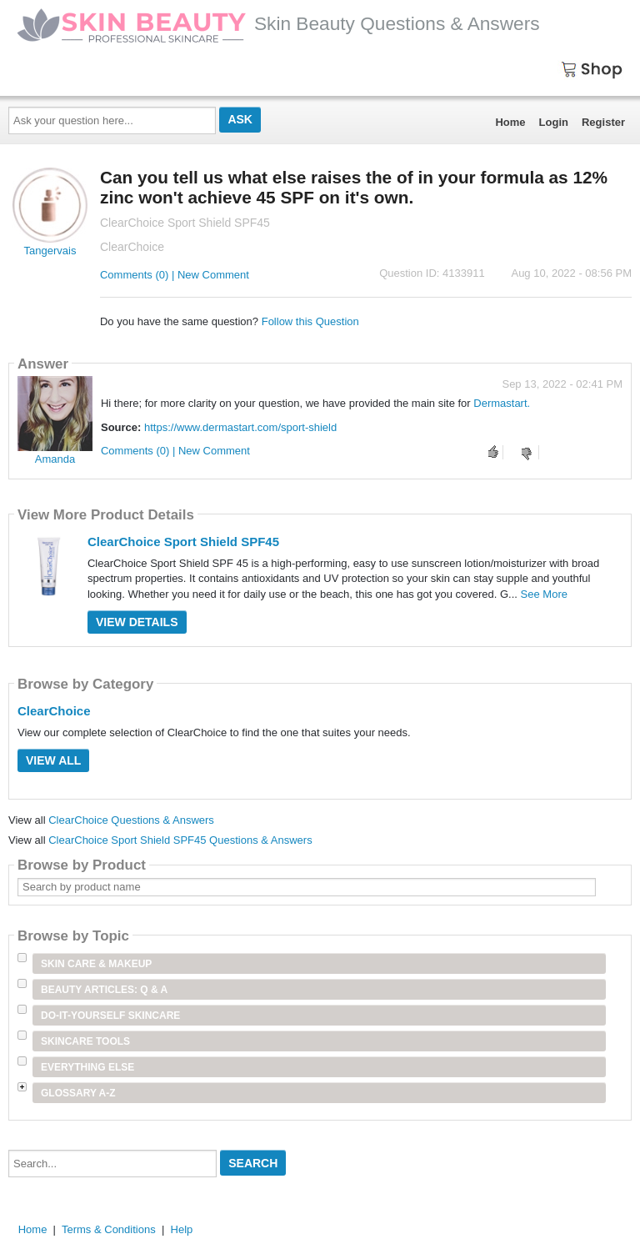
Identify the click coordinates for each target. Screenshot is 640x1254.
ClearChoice (54, 711)
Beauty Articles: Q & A (104, 990)
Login (553, 122)
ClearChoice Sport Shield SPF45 (183, 541)
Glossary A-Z (78, 1093)
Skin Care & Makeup (96, 964)
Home (510, 122)
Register (603, 122)
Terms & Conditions (109, 1229)
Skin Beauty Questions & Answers (278, 23)
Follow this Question (310, 321)
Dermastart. (501, 403)
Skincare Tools (85, 1041)
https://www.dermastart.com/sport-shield (240, 427)
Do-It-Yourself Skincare (110, 1015)
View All (53, 760)
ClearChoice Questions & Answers (131, 820)
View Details (137, 622)
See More (544, 594)
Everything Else (87, 1067)
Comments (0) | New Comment (174, 274)
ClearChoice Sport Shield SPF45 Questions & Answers (180, 840)
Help (182, 1229)
